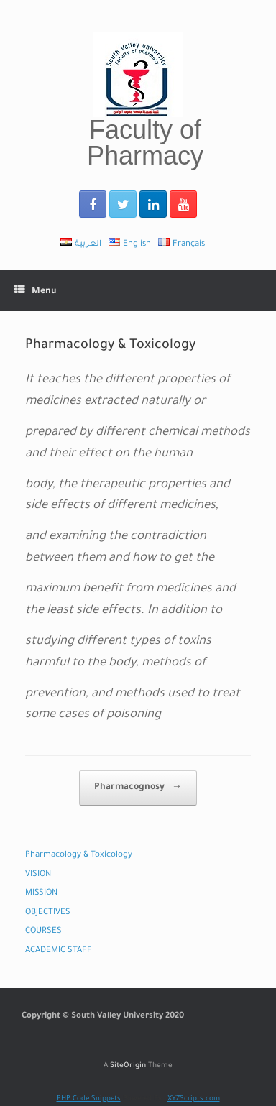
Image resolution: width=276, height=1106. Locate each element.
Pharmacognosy (138, 788)
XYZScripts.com (193, 1099)
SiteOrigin (128, 1066)
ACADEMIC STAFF (58, 951)
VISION (38, 875)
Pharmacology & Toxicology (78, 855)
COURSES (43, 931)
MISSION (41, 893)
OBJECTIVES (47, 913)
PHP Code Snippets (89, 1099)
